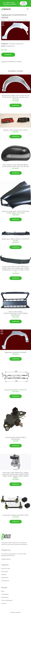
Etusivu (3, 20)
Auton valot (4, 571)
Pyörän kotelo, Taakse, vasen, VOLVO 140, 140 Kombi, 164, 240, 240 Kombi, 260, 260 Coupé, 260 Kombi (15, 97)
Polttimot (3, 574)
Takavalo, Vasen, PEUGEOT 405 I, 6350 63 (15, 130)
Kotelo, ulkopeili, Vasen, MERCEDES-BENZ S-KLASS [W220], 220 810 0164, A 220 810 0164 (15, 165)
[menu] (28, 9)
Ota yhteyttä (4, 594)
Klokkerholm (19, 43)
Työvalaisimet (5, 580)
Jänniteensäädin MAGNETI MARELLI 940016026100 (15, 438)
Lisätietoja (8, 54)
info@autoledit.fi (6, 559)
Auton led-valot (5, 568)
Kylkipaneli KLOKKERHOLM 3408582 (15, 352)
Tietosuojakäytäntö (7, 600)
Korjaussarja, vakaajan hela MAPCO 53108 (15, 515)
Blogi (2, 591)
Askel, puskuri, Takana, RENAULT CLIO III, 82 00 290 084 (15, 240)
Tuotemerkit (12, 43)
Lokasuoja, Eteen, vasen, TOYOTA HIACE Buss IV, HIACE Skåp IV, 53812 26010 (15, 212)
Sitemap (3, 603)
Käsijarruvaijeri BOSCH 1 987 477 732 (15, 390)
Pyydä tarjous (23, 3)
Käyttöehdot (5, 597)
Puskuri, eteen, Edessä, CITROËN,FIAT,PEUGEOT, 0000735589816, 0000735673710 (15, 313)
